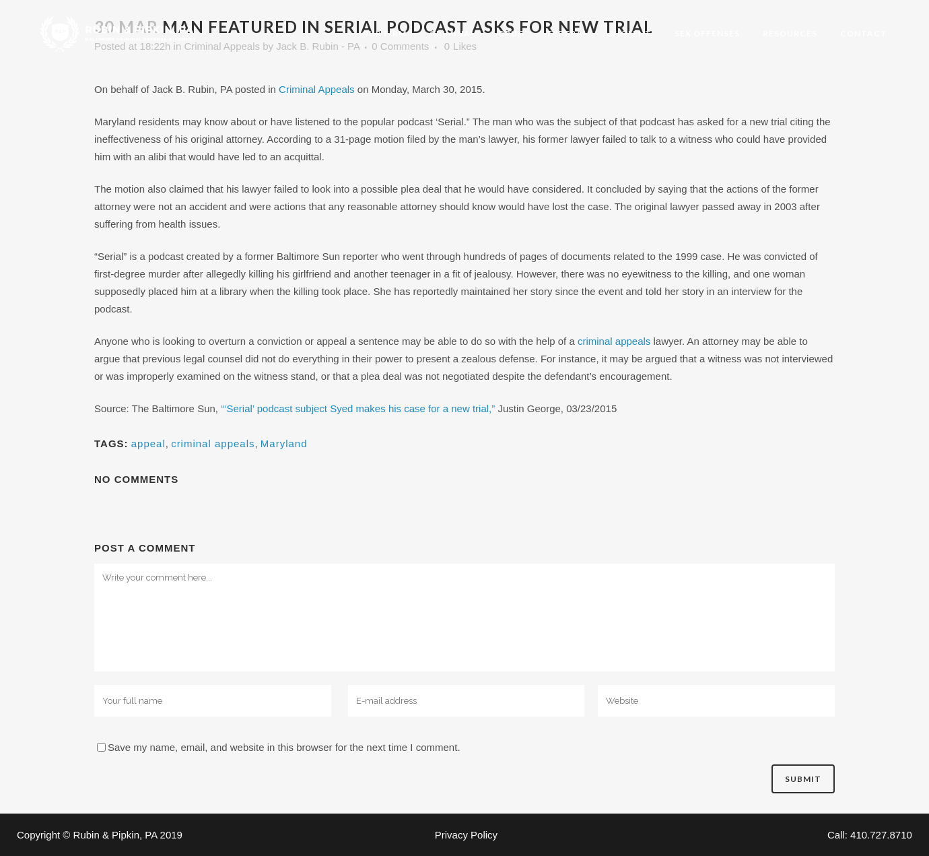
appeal (148, 443)
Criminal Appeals (317, 89)
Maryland (284, 443)
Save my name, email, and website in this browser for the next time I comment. (284, 747)
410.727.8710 (881, 835)
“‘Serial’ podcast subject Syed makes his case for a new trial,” (358, 408)
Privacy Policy (466, 835)
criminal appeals (614, 341)
